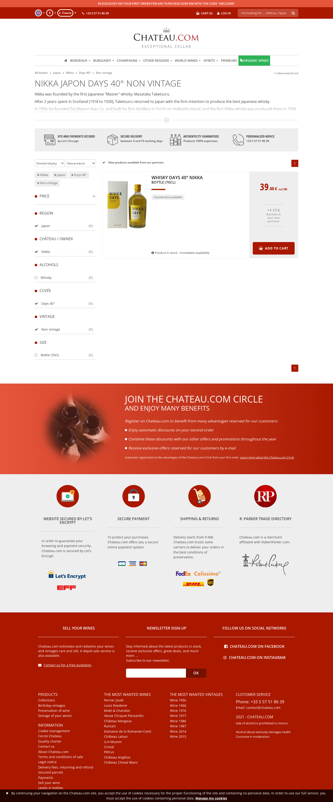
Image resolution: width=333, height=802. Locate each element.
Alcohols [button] (46, 264)
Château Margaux (118, 721)
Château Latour (116, 736)
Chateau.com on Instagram (254, 657)
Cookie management (54, 731)
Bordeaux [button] (80, 60)
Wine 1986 (178, 721)
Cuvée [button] (43, 290)
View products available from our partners (133, 162)
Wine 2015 (178, 736)
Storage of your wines (55, 715)
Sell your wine (49, 782)
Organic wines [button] (254, 60)
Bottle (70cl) (47, 355)
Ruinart (110, 726)
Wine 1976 (178, 710)
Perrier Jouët (113, 700)
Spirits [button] (211, 60)
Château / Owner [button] (54, 238)
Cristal (109, 747)
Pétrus (109, 752)
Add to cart (273, 248)
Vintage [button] (45, 316)
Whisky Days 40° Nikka (177, 180)
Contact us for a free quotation (64, 665)
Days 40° (79, 175)
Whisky (43, 277)
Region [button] (44, 213)
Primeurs (229, 60)
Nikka (42, 175)
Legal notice (47, 762)
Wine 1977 (178, 715)
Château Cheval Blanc (121, 762)
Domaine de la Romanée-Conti (127, 731)
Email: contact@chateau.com (258, 707)
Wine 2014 (178, 731)
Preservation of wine (54, 710)
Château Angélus (117, 757)
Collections (46, 700)
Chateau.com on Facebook (254, 646)
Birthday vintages (51, 705)
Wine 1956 (178, 700)
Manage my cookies (211, 798)
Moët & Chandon (117, 710)
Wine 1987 (178, 726)
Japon (59, 175)
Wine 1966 (178, 705)
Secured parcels (50, 772)
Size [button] (41, 342)
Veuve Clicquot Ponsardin (124, 715)
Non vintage (47, 183)
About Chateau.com (53, 751)
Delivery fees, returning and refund (65, 767)
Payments (45, 777)
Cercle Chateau (50, 736)
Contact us (46, 746)
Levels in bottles (50, 788)
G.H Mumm (113, 742)
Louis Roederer (115, 705)
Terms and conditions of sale (60, 757)
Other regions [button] (157, 60)
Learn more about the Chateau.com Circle (267, 457)
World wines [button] (188, 60)
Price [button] (65, 196)
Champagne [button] (128, 60)
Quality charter (50, 741)
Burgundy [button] (103, 60)
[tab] (65, 196)
